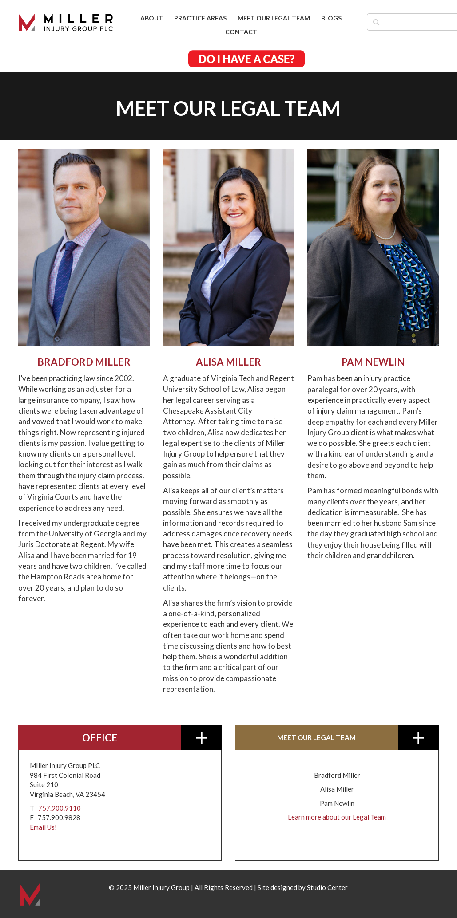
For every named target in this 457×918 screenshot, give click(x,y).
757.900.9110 (59, 808)
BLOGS (331, 18)
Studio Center (327, 887)
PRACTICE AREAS (200, 18)
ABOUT (151, 18)
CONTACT (241, 31)
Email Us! (43, 827)
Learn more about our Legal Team (337, 817)
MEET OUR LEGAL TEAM (274, 18)
